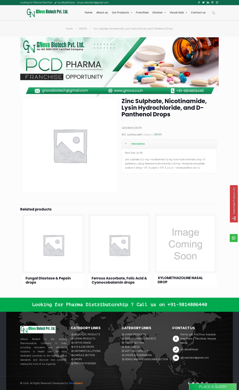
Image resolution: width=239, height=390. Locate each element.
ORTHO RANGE (82, 342)
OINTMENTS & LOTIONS (87, 351)
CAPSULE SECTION (84, 355)
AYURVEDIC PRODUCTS (87, 334)
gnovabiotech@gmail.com (94, 2)
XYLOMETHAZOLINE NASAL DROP (180, 279)
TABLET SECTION (134, 342)
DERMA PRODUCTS (84, 338)
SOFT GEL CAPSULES (136, 351)
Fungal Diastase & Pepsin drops (48, 280)
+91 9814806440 (66, 2)
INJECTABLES (132, 347)
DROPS (83, 28)
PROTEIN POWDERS (85, 363)
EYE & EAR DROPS (84, 347)
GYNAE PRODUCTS (135, 334)
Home (69, 28)
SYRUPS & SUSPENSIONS (138, 355)
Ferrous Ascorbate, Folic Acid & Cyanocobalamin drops (119, 280)
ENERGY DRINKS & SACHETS (140, 338)
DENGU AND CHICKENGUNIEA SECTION (146, 359)
